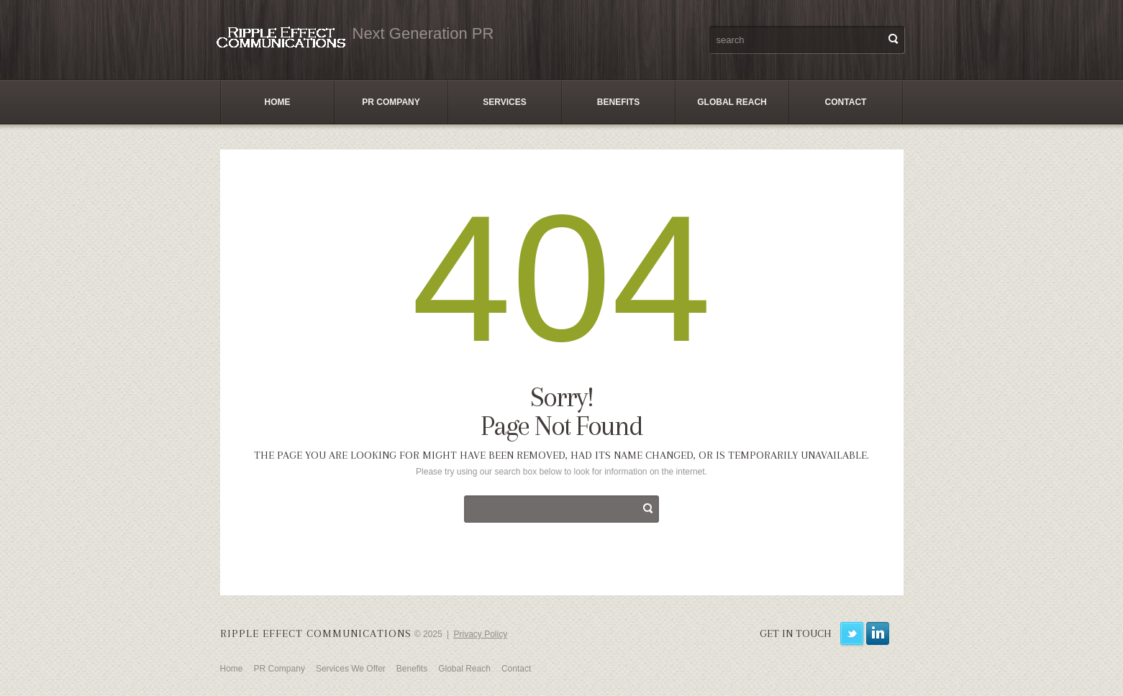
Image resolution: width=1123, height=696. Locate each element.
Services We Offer (351, 669)
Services (504, 102)
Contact (846, 102)
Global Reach (731, 102)
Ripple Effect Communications (316, 633)
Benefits (618, 102)
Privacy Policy (481, 634)
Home (278, 102)
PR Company (390, 102)
